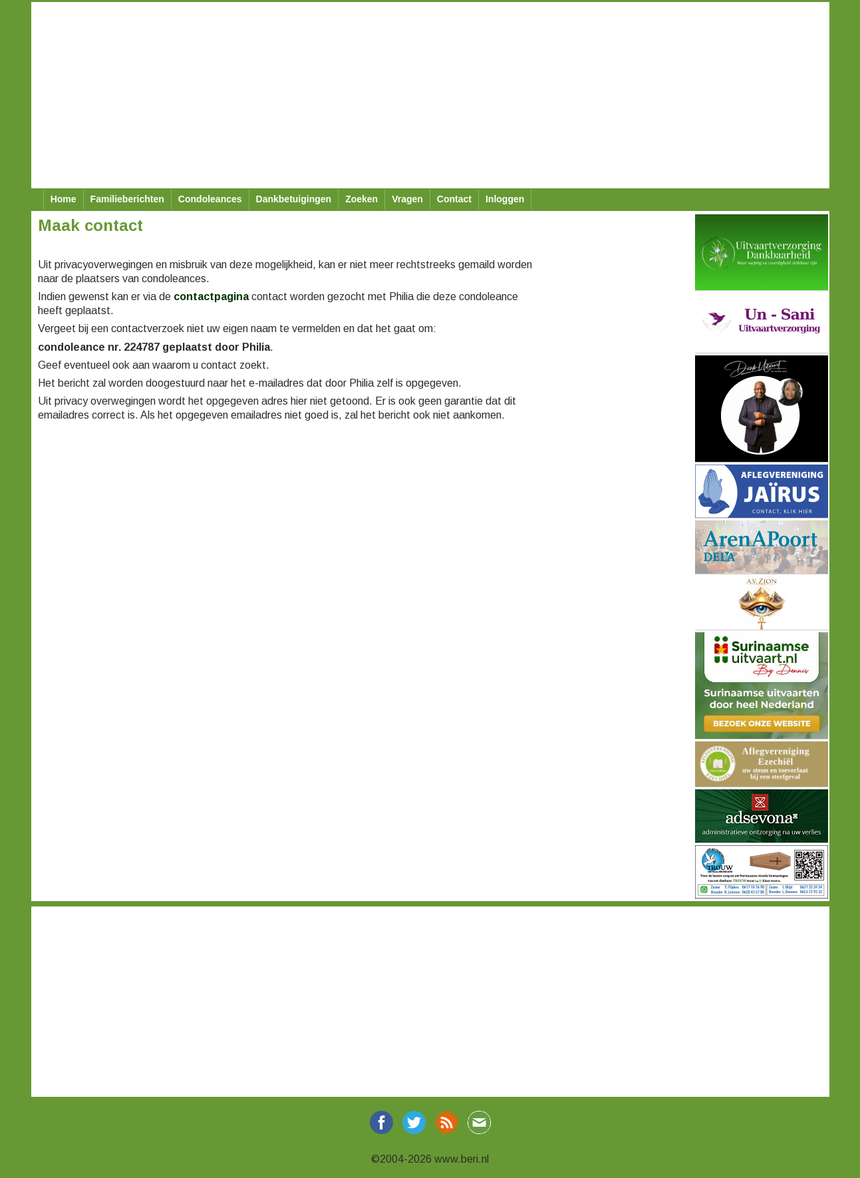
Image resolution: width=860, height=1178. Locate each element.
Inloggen (505, 199)
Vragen (407, 199)
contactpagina (211, 296)
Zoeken (361, 199)
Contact (454, 199)
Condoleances (210, 199)
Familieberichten (127, 199)
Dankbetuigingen (294, 199)
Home (63, 199)
